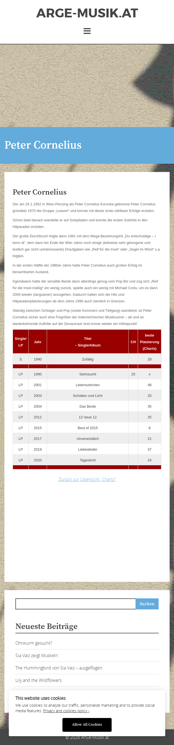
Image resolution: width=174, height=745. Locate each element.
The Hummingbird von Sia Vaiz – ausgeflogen (58, 668)
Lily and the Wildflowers (38, 680)
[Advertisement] (87, 85)
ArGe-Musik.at (87, 13)
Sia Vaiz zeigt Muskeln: (37, 655)
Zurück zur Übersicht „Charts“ (87, 479)
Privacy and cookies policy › (66, 710)
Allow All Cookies (87, 724)
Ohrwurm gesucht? (33, 643)
